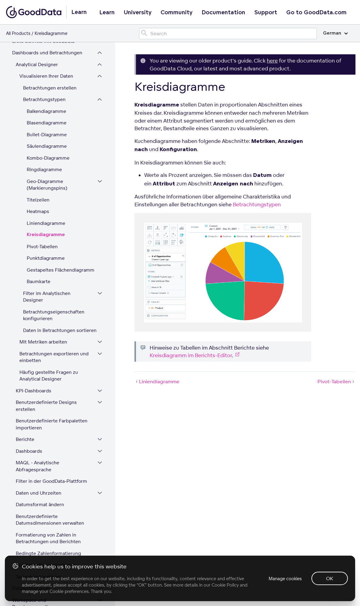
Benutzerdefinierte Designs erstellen (46, 317)
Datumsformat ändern (40, 416)
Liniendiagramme (46, 134)
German (335, 33)
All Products (18, 33)
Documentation (223, 12)
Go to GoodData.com (316, 12)
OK (329, 578)
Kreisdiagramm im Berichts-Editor (191, 355)
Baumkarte (38, 193)
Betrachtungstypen (257, 204)
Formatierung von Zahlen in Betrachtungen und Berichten (48, 449)
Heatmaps (38, 123)
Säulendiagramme (47, 57)
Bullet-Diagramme (47, 46)
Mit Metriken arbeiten (43, 253)
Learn (107, 12)
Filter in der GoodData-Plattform (51, 392)
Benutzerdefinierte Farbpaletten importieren (51, 335)
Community (176, 12)
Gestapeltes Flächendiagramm (60, 181)
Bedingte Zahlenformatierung (48, 465)
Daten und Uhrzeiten (38, 404)
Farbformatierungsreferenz (46, 476)
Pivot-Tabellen (42, 158)
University (137, 12)
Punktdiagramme (46, 169)
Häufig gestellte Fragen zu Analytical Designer (48, 287)
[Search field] (228, 33)
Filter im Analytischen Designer (46, 208)
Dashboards (29, 362)
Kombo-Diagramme (48, 69)
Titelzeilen (38, 111)
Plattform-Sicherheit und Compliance (39, 552)
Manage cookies (285, 578)
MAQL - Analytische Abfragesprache (37, 377)
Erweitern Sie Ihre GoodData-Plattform (44, 533)
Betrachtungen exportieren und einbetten (54, 268)
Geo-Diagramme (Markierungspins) (47, 96)
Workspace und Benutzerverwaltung (34, 515)
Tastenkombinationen (39, 488)
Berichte (25, 351)
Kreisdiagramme (46, 146)
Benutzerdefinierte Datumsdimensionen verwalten (50, 431)
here (272, 60)
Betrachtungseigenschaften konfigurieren (53, 226)
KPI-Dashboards (33, 302)
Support (265, 12)
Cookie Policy (225, 584)
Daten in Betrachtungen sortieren (60, 242)
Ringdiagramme (44, 81)
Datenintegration (30, 500)
